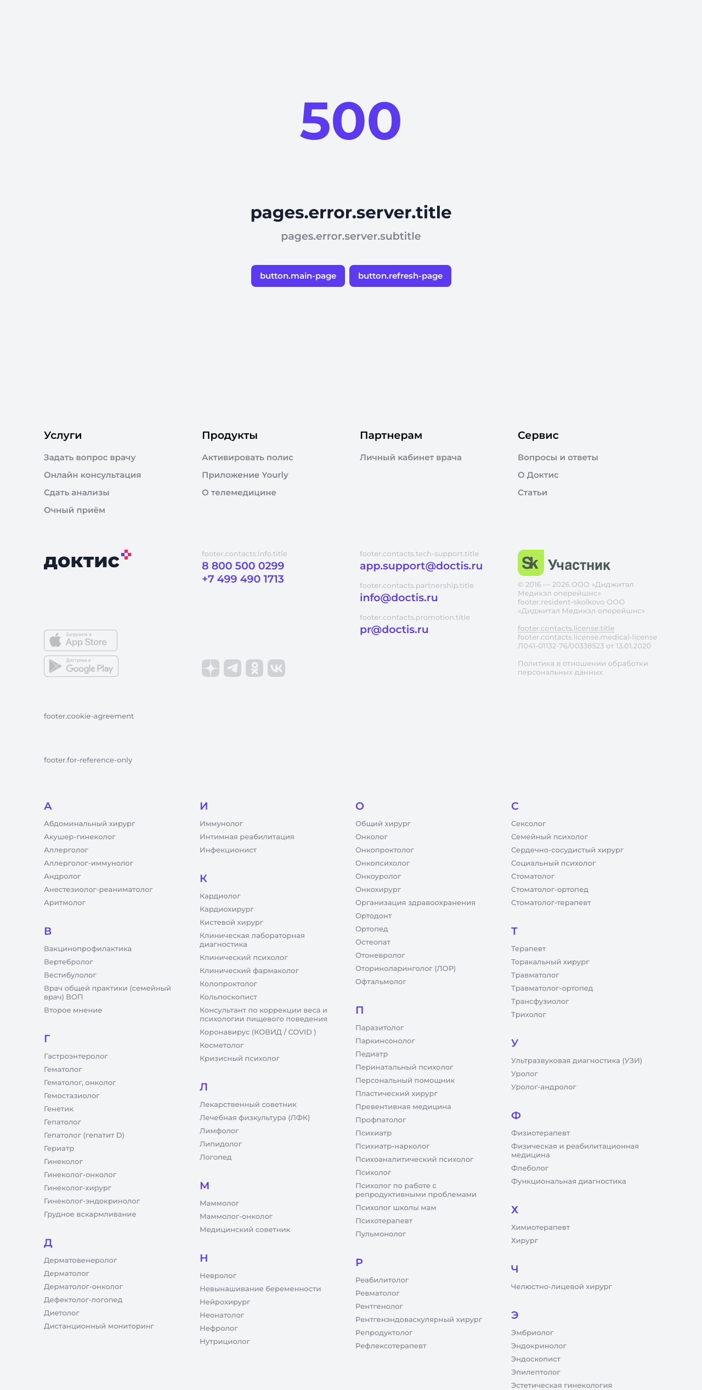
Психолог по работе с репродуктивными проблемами (416, 1190)
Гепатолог (62, 1122)
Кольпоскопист (228, 997)
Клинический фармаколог (249, 971)
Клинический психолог (244, 957)
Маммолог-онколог (236, 1216)
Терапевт (528, 949)
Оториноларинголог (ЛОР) (405, 968)
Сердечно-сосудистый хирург (567, 850)
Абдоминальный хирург (89, 824)
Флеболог (529, 1168)
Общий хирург (383, 824)
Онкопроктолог (384, 850)
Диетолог (62, 1313)
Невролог (218, 1276)
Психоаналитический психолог (414, 1159)
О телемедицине (239, 492)
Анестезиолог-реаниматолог (98, 889)
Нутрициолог (225, 1341)
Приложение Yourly (245, 475)
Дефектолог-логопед (83, 1300)
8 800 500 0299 (243, 566)
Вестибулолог (70, 975)
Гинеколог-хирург (77, 1188)
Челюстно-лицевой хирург (561, 1286)
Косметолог (222, 1045)
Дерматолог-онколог (83, 1286)
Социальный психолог (553, 863)
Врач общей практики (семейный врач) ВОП (107, 993)
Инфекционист (228, 850)
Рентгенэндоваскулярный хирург (418, 1319)
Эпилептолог (536, 1372)
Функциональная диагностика (568, 1181)
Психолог (373, 1172)
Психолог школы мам (396, 1207)
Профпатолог (380, 1120)
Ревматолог (377, 1293)
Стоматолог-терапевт (551, 903)
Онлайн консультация (92, 475)
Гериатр (59, 1148)
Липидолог (221, 1144)
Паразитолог (379, 1028)
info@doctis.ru (399, 597)
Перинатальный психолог (404, 1067)
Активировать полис (247, 457)
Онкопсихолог (382, 863)
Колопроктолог (228, 984)
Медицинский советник (245, 1229)
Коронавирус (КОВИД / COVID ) (258, 1032)
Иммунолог (221, 824)
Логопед (215, 1157)
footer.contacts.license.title (566, 628)
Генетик (58, 1109)
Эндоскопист (536, 1359)
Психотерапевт (383, 1221)
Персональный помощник (405, 1080)
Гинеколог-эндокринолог (92, 1201)
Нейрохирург (225, 1302)
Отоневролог (380, 955)
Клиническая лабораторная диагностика (252, 940)
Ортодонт (373, 916)
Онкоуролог (378, 876)
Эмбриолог (532, 1333)
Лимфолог (219, 1131)
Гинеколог (63, 1161)
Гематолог (63, 1069)
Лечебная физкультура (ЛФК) (255, 1118)
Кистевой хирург (231, 922)
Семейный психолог (549, 837)
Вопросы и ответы (558, 457)
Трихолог (528, 1014)
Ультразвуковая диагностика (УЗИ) (576, 1060)
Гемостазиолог (72, 1096)
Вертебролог (68, 962)
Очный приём (74, 510)
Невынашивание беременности (260, 1289)
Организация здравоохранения (415, 903)
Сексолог (528, 824)
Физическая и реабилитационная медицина (575, 1151)
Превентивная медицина (403, 1107)
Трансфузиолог (540, 1001)
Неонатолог (222, 1315)
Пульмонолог (380, 1234)
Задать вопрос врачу (89, 457)
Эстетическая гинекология (561, 1385)
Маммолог (219, 1203)
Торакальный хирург (550, 962)
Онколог (371, 837)
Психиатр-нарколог (392, 1146)
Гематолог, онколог (80, 1082)
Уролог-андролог (543, 1087)
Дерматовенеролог (80, 1260)
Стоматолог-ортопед (549, 889)
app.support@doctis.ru (421, 566)
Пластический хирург (396, 1093)
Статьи (532, 492)
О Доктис (538, 475)
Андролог (62, 876)
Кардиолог (220, 896)
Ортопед (371, 929)
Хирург (524, 1240)
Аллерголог (66, 850)
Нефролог (219, 1328)
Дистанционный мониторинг (99, 1326)
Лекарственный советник (248, 1104)
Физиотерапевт (540, 1133)
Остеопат (372, 942)
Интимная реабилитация (247, 837)
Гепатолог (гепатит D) (84, 1135)
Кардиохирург (227, 909)
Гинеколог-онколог (80, 1175)
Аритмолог (65, 903)
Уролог (524, 1074)
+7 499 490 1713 (243, 579)
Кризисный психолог (240, 1058)
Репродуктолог (383, 1333)
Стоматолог (532, 876)
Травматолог (535, 975)
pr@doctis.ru (394, 629)
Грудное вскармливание (90, 1214)
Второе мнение (73, 1010)
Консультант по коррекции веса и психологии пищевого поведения (263, 1015)
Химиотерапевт (540, 1227)
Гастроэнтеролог (76, 1056)
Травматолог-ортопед (552, 988)
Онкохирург (378, 889)
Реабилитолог (382, 1280)
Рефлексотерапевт (390, 1346)
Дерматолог (66, 1273)
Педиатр (371, 1054)
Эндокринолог (539, 1346)
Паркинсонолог (385, 1041)
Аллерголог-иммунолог (88, 863)
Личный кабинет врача (411, 457)
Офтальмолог (380, 981)
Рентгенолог (379, 1306)
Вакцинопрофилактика (88, 949)
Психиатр (373, 1133)
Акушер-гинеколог (79, 837)
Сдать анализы (77, 492)
